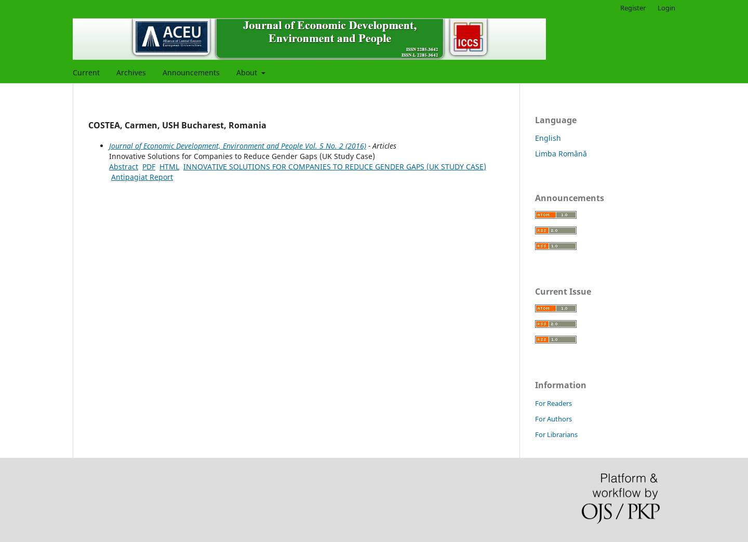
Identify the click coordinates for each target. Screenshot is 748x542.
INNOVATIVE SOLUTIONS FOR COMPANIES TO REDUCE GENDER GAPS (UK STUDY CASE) (334, 166)
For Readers (553, 403)
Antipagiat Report (142, 177)
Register (633, 7)
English (548, 138)
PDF (148, 166)
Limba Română (561, 153)
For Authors (553, 419)
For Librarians (556, 434)
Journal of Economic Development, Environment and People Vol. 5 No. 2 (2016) (237, 146)
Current (86, 72)
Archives (131, 72)
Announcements (191, 72)
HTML (169, 166)
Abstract (123, 166)
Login (666, 7)
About (247, 72)
